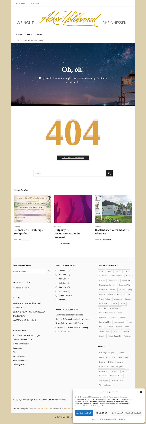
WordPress (66, 409)
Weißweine (63, 271)
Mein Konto (21, 3)
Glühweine (63, 292)
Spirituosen (63, 287)
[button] (141, 392)
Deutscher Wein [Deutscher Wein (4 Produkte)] (124, 285)
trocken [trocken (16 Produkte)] (101, 336)
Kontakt (38, 34)
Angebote (62, 300)
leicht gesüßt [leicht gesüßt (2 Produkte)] (103, 304)
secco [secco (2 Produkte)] (131, 322)
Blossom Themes (42, 409)
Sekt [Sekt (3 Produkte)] (100, 327)
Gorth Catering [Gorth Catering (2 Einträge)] (123, 358)
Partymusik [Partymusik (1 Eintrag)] (115, 372)
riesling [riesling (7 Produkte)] (120, 313)
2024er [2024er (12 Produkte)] (126, 272)
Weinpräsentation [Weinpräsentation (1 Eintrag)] (116, 376)
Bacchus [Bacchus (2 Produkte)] (102, 281)
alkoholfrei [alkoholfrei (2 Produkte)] (103, 276)
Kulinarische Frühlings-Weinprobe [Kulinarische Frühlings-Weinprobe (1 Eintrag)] (111, 367)
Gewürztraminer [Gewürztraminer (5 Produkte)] (114, 295)
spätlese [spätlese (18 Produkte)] (115, 332)
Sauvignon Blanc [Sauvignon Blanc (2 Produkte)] (105, 322)
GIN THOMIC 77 (63, 332)
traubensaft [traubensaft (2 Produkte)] (125, 332)
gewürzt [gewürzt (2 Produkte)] (102, 295)
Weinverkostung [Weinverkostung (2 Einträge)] (117, 381)
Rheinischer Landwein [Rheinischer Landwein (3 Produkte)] (107, 313)
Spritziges (63, 283)
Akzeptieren (84, 413)
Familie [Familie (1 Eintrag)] (121, 353)
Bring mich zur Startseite (73, 158)
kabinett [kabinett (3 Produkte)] (128, 299)
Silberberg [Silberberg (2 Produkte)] (109, 327)
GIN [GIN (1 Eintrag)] (113, 358)
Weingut (19, 34)
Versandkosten (19, 357)
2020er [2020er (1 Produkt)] (101, 272)
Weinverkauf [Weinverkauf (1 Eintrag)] (103, 381)
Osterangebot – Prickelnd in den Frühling (72, 328)
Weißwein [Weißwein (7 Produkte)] (127, 336)
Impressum (121, 419)
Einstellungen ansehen (126, 413)
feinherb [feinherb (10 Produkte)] (122, 290)
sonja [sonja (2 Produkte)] (127, 327)
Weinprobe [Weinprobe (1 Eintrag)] (103, 376)
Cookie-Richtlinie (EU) (22, 340)
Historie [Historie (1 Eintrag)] (102, 362)
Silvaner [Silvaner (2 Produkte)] (119, 327)
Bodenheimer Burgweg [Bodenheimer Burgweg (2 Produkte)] (107, 285)
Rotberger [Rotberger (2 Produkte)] (112, 318)
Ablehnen (102, 413)
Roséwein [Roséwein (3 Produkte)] (102, 318)
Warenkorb (35, 3)
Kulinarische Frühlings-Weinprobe (69, 315)
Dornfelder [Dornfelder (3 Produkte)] (103, 290)
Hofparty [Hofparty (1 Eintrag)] (120, 362)
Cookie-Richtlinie (97, 419)
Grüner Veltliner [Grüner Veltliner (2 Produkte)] (105, 299)
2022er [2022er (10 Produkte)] (109, 272)
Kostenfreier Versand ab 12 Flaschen (70, 324)
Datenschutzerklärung (110, 419)
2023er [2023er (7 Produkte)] (118, 272)
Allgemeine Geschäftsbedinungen (26, 336)
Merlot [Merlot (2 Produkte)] (123, 304)
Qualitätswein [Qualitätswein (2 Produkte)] (115, 309)
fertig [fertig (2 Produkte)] (130, 290)
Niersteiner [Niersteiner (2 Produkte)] (103, 309)
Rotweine (62, 275)
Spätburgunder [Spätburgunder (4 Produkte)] (104, 332)
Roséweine (63, 279)
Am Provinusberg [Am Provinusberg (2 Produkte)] (116, 276)
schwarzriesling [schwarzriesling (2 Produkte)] (119, 322)
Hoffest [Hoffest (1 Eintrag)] (110, 362)
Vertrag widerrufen (20, 361)
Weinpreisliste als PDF (22, 288)
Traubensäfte (64, 296)
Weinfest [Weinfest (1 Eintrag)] (125, 372)
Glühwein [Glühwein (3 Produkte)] (126, 295)
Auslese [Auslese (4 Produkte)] (128, 276)
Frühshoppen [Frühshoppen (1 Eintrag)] (103, 358)
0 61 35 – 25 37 (29, 320)
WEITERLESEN (24, 240)
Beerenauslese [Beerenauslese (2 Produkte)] (113, 281)
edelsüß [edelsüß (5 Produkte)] (113, 290)
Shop (28, 34)
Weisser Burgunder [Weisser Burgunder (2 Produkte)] (114, 336)
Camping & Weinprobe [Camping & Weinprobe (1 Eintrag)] (107, 353)
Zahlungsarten (18, 365)
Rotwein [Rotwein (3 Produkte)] (122, 318)
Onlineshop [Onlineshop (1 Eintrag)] (103, 372)
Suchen (48, 271)
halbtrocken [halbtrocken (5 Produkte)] (118, 299)
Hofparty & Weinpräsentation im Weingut (67, 234)
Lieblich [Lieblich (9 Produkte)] (114, 304)
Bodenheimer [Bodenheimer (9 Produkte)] (126, 281)
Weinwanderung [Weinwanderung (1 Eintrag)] (105, 386)
